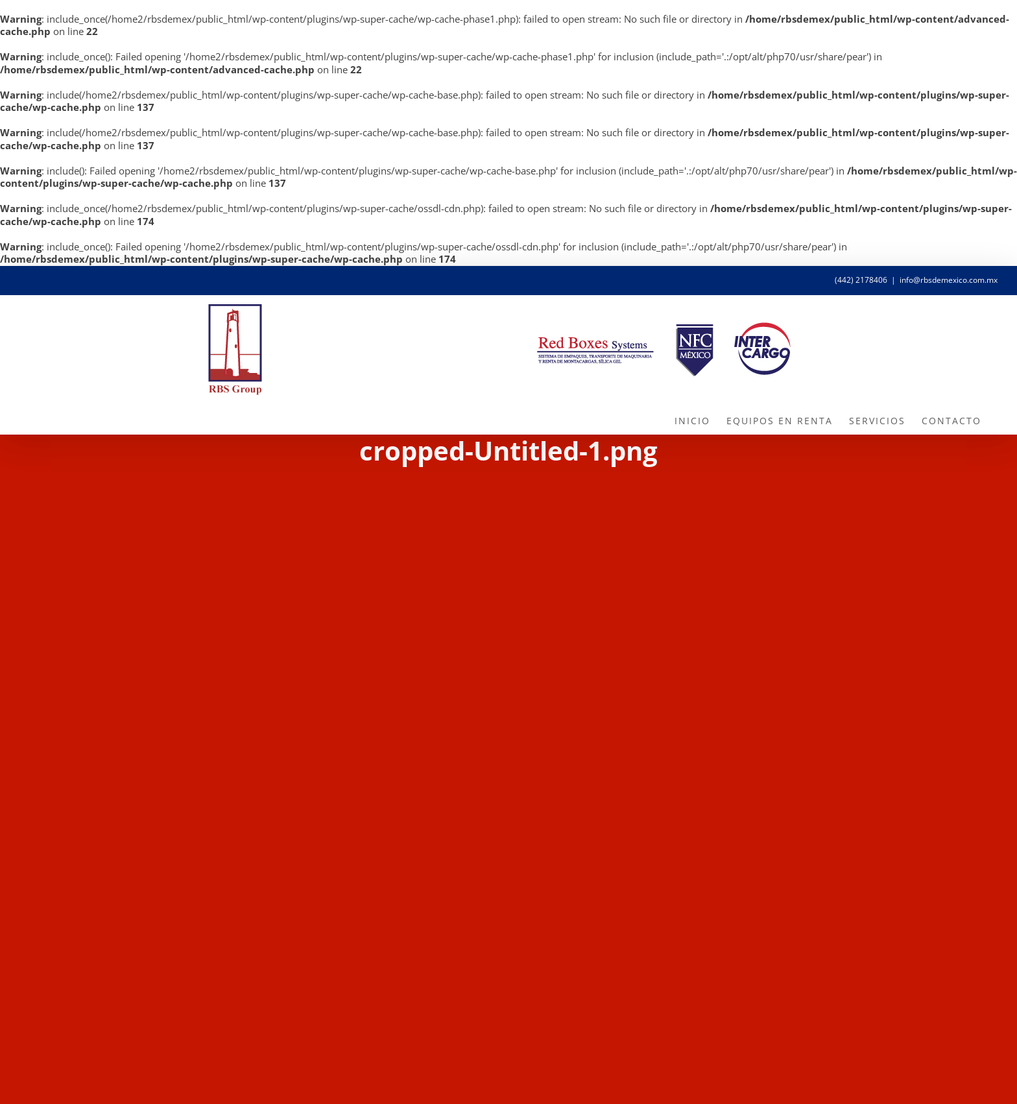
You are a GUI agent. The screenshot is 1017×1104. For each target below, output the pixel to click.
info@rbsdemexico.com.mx (949, 279)
